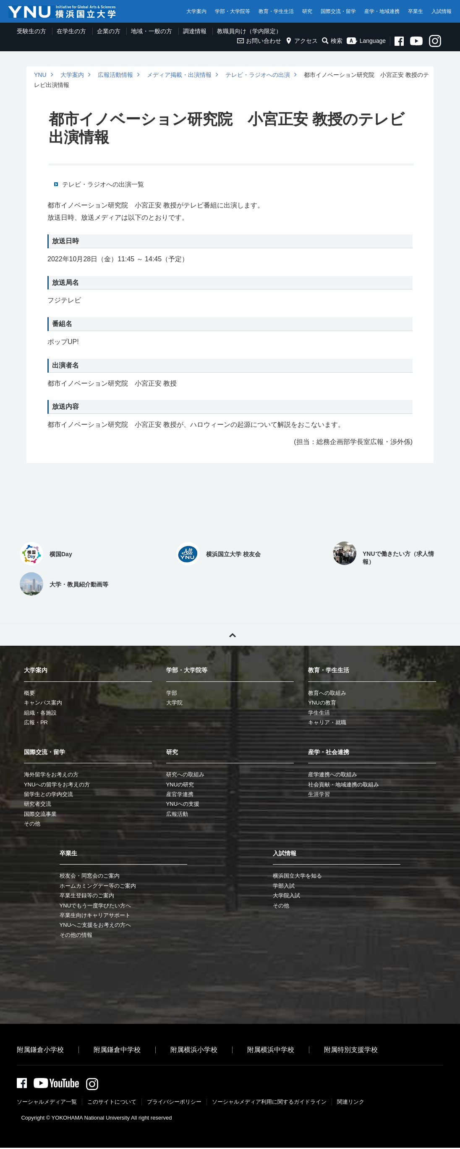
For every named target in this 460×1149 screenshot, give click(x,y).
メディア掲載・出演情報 (179, 74)
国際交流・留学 (338, 11)
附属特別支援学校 (351, 1049)
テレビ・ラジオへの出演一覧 (103, 184)
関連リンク (350, 1103)
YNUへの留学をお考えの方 (57, 784)
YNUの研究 (180, 784)
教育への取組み (327, 693)
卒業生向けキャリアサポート (95, 915)
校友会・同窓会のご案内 (90, 876)
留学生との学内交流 (48, 794)
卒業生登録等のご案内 (87, 895)
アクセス (301, 40)
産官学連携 (179, 794)
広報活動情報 (115, 74)
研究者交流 (37, 804)
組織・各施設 (40, 713)
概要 (29, 693)
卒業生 (415, 11)
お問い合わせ (259, 40)
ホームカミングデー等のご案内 (98, 886)
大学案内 (196, 11)
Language (366, 40)
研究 (307, 11)
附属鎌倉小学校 (40, 1049)
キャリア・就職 (327, 722)
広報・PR (36, 722)
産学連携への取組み (332, 774)
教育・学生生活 (276, 11)
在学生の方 (71, 31)
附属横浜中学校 (270, 1049)
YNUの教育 (322, 702)
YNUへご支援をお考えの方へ (95, 925)
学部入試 (284, 886)
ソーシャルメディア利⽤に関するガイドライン (269, 1103)
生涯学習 (319, 794)
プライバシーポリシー (174, 1103)
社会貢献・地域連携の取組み (343, 784)
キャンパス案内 (43, 702)
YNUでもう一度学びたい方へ (95, 905)
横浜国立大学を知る (297, 876)
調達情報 (194, 31)
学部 (171, 693)
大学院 (174, 702)
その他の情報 (76, 935)
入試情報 (441, 11)
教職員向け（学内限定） (249, 31)
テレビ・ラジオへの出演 (257, 74)
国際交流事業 (40, 814)
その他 (32, 823)
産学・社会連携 (328, 752)
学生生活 (319, 713)
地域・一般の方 (151, 31)
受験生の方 (31, 31)
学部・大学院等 (232, 11)
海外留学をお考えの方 (51, 774)
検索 (332, 40)
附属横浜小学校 (193, 1049)
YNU (40, 74)
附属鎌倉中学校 (117, 1049)
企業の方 (108, 31)
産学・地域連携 (382, 11)
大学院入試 (286, 895)
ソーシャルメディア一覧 (47, 1103)
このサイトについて (111, 1103)
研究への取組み (185, 774)
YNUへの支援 (182, 804)
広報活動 (177, 814)
